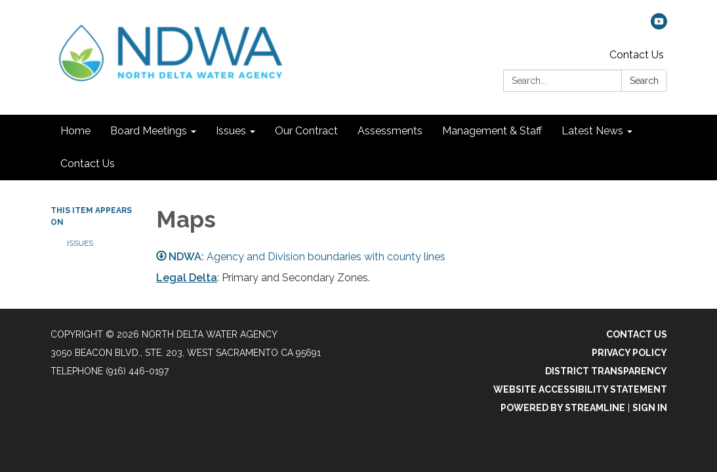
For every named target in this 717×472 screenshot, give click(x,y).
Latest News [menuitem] (592, 131)
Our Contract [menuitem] (306, 131)
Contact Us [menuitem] (87, 163)
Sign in (649, 408)
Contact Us (636, 55)
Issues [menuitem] (231, 131)
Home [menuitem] (75, 131)
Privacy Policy (629, 352)
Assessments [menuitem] (390, 131)
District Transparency (606, 371)
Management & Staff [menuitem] (492, 131)
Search (644, 80)
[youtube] (659, 26)
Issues (80, 243)
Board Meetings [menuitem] (148, 131)
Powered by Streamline (563, 408)
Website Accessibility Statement (580, 389)
